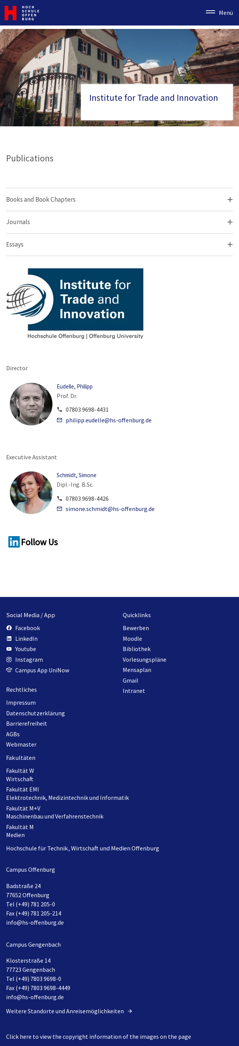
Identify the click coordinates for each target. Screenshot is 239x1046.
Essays (15, 244)
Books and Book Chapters (41, 199)
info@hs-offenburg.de (35, 922)
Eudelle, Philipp (75, 386)
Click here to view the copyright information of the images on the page (98, 1036)
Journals (18, 222)
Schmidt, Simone (77, 475)
